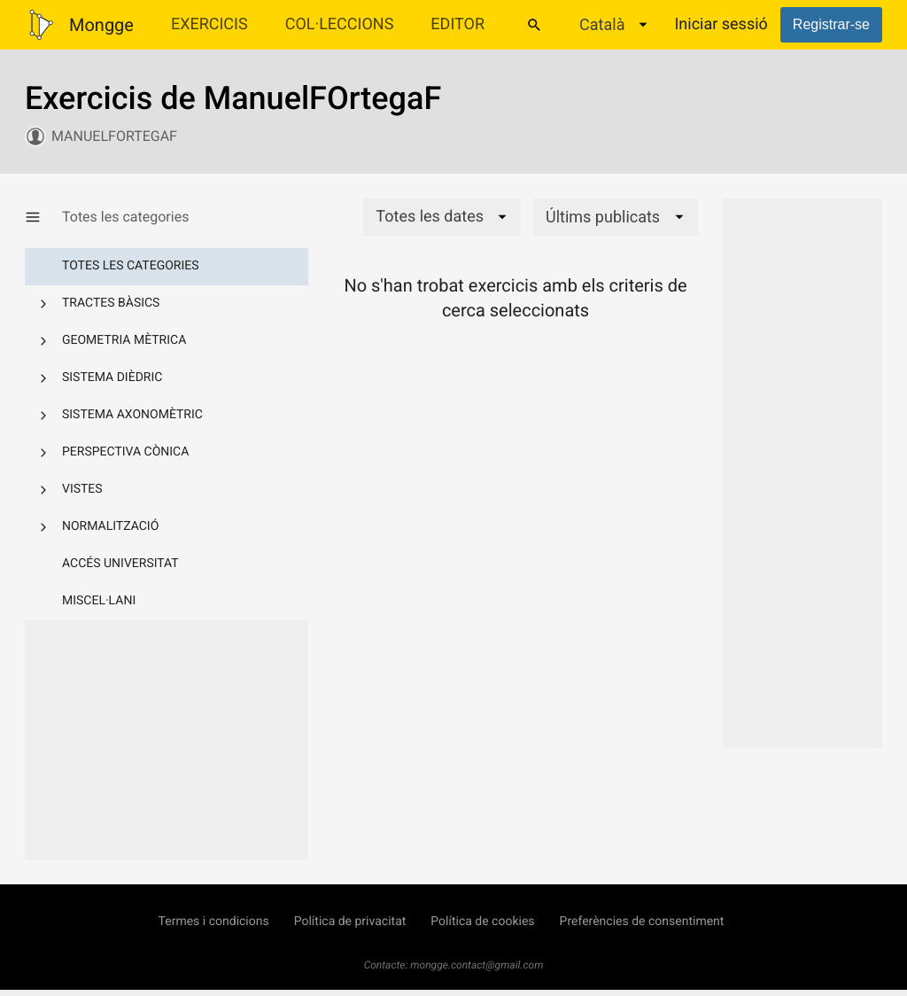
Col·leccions (339, 24)
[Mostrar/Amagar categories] (43, 217)
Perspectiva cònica (125, 452)
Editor (457, 24)
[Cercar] (534, 25)
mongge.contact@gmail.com (476, 965)
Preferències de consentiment (642, 921)
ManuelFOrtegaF (114, 136)
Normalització (110, 526)
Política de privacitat (350, 921)
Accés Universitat (120, 563)
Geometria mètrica (124, 340)
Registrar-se (831, 24)
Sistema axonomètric (132, 415)
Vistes (82, 489)
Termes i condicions (214, 921)
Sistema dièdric (112, 377)
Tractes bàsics (110, 303)
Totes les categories (130, 266)
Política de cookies (482, 921)
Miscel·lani (99, 601)
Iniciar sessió (720, 24)
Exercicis (209, 24)
